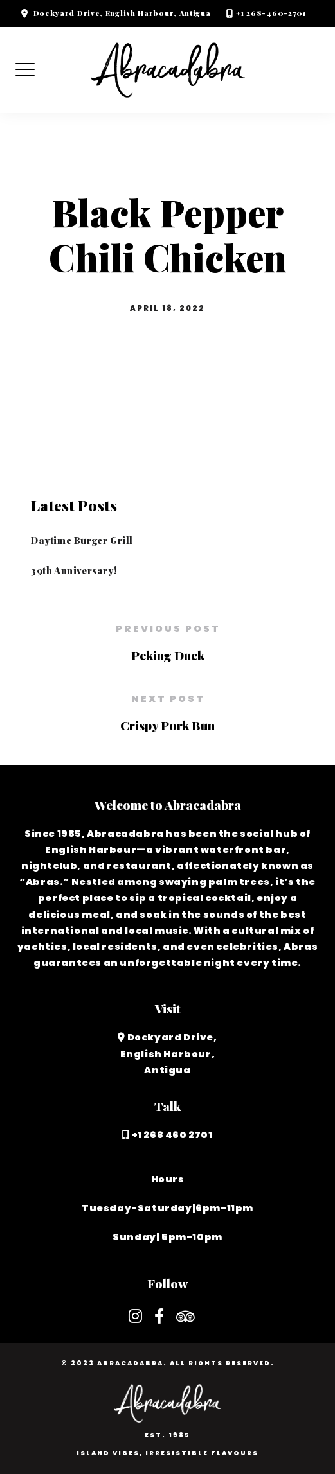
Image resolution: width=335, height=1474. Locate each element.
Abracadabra (130, 1363)
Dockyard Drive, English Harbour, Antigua (122, 13)
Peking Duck (167, 655)
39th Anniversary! (73, 570)
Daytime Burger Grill (82, 540)
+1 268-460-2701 (271, 13)
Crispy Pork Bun (167, 725)
